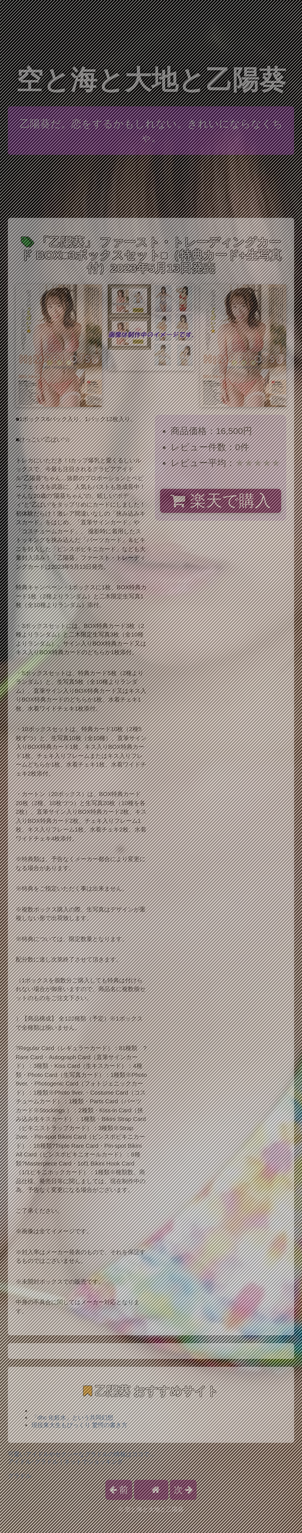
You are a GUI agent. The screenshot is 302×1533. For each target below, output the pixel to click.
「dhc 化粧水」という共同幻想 (72, 1417)
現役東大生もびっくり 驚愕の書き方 (79, 1425)
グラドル (19, 1475)
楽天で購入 (220, 501)
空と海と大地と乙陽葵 (151, 80)
